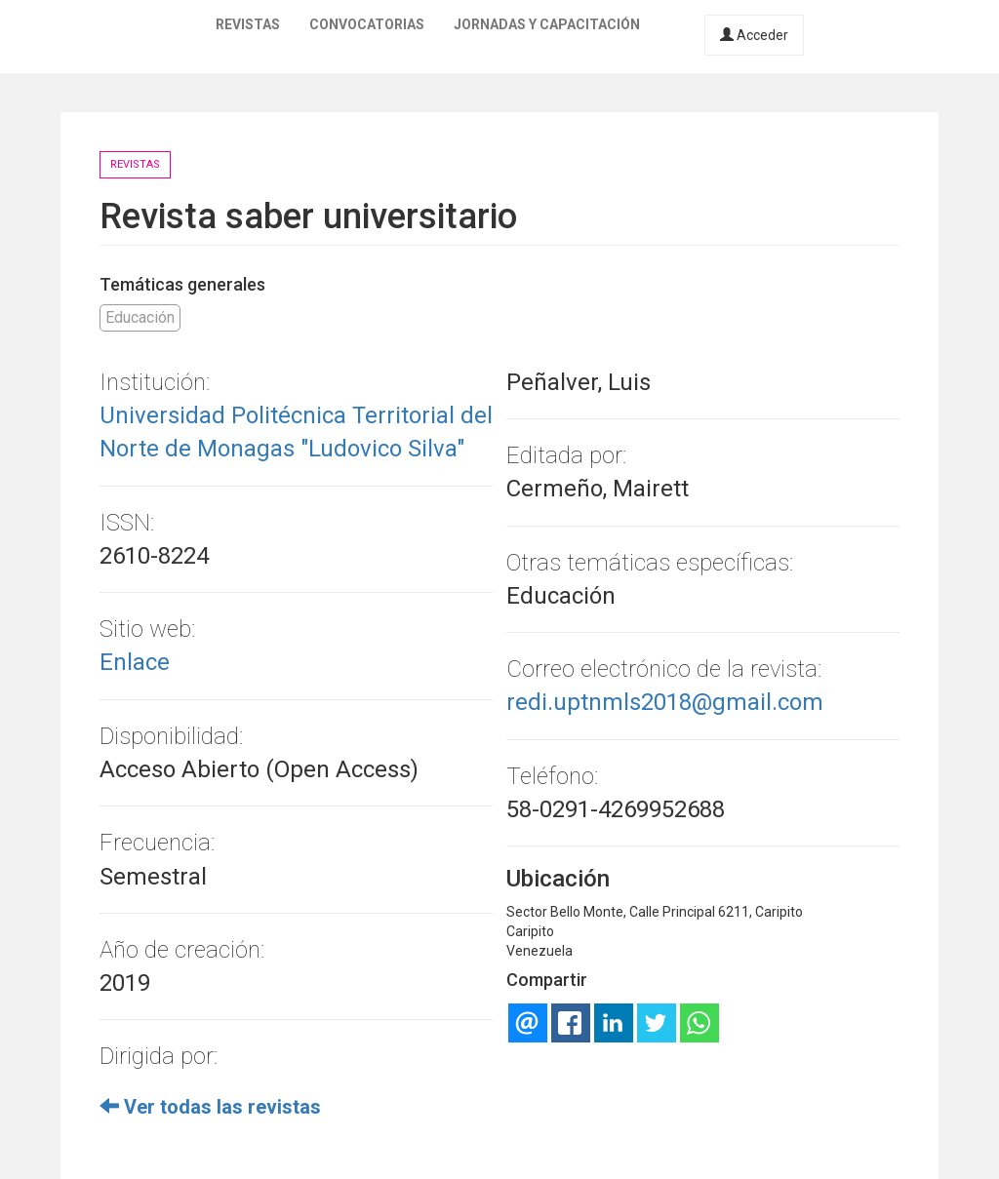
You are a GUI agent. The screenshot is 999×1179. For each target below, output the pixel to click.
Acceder (754, 35)
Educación (140, 317)
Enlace (135, 662)
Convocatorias (366, 24)
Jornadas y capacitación (547, 24)
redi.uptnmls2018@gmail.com (664, 702)
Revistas (248, 24)
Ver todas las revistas (210, 1107)
